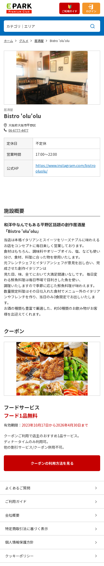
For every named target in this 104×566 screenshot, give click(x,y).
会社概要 (12, 515)
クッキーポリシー (19, 555)
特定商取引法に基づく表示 (26, 528)
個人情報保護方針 (19, 542)
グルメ (23, 40)
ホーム (8, 40)
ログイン (91, 11)
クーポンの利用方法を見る (52, 463)
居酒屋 (39, 40)
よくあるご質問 (17, 487)
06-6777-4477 (18, 130)
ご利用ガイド (69, 11)
